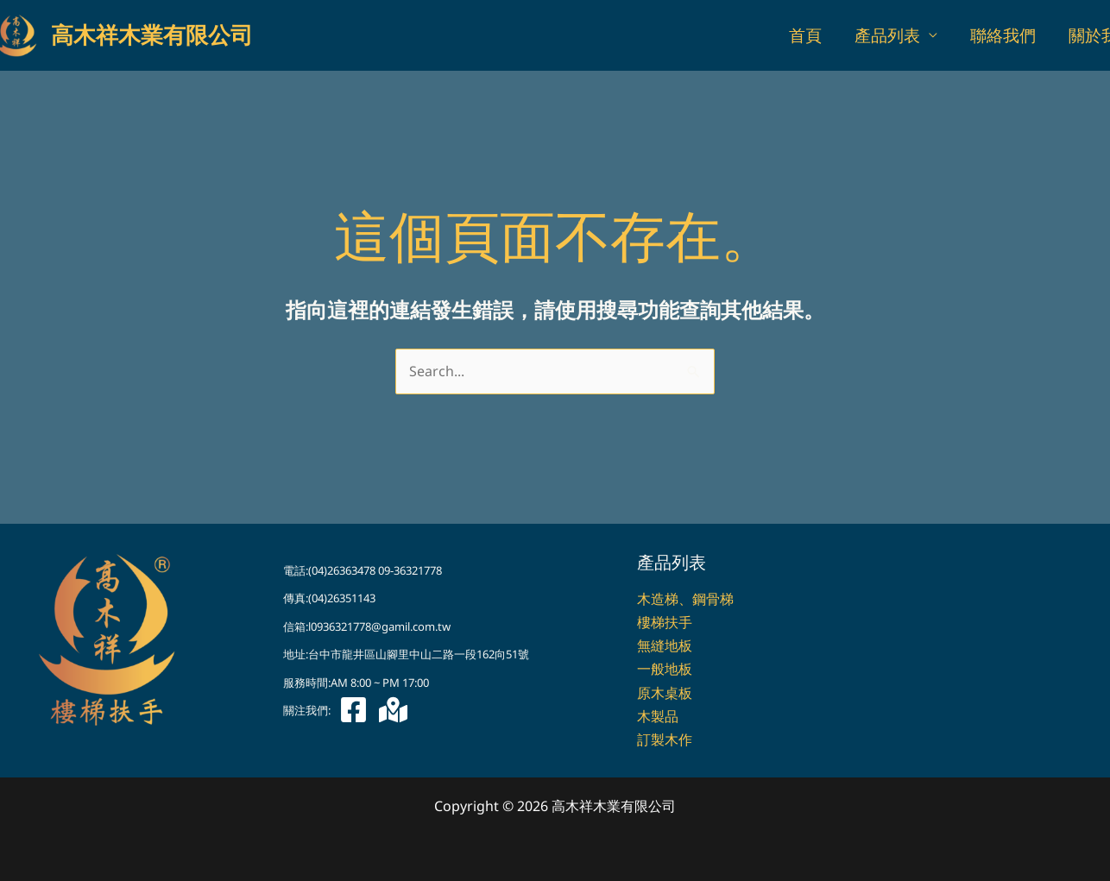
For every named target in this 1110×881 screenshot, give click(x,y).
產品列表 (887, 35)
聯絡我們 (1003, 35)
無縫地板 (664, 645)
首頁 (805, 35)
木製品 (657, 716)
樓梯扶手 (664, 622)
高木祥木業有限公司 (152, 35)
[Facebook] (353, 709)
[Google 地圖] (393, 709)
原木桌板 (664, 692)
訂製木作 (664, 739)
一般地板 (664, 668)
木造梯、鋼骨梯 (685, 598)
